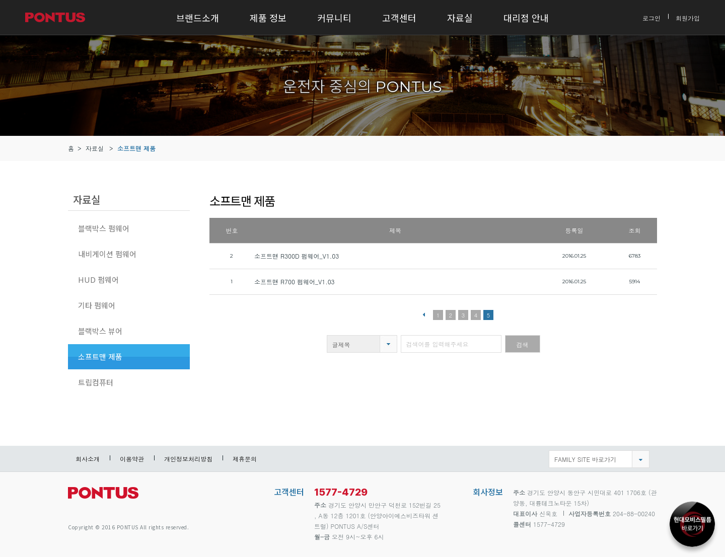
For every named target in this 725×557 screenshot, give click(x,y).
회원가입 (688, 17)
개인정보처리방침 (188, 458)
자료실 (460, 17)
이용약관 (132, 458)
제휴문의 (245, 458)
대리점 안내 (526, 17)
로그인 (651, 17)
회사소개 (88, 458)
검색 (523, 344)
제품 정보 (268, 17)
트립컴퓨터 (95, 382)
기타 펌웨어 (96, 305)
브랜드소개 (197, 17)
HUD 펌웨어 (98, 279)
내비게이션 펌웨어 (107, 254)
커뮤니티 (334, 17)
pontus (103, 497)
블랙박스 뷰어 (100, 331)
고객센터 (399, 17)
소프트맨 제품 (136, 148)
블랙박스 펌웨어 (103, 228)
